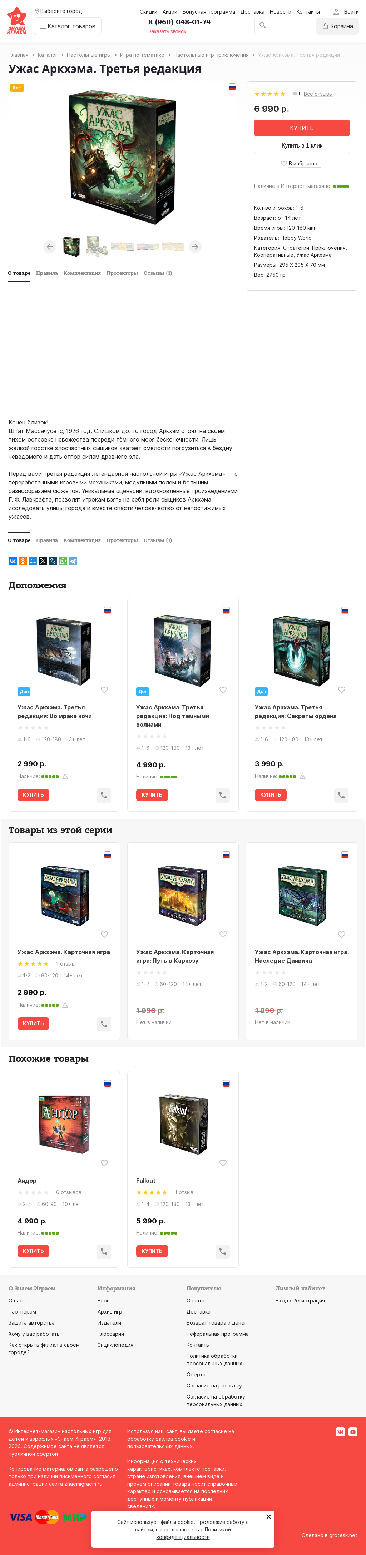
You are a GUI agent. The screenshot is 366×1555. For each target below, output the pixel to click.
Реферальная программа (218, 1334)
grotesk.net (343, 1535)
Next (195, 246)
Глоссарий (111, 1334)
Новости (280, 12)
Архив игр (110, 1312)
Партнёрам (22, 1312)
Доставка (252, 12)
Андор (27, 1180)
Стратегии (296, 248)
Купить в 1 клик (302, 146)
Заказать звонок (167, 31)
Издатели (109, 1323)
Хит (17, 87)
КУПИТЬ (302, 127)
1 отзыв (65, 964)
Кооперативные (273, 255)
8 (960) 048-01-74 (179, 22)
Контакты (308, 12)
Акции (170, 12)
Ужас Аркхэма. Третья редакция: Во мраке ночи (55, 711)
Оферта (196, 1374)
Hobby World (296, 238)
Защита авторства (32, 1323)
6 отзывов (68, 1192)
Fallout (145, 1180)
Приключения (329, 248)
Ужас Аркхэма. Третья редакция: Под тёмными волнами (172, 716)
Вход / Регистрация (300, 1300)
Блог (103, 1300)
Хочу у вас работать (34, 1334)
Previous (49, 246)
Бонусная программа (209, 12)
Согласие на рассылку (214, 1385)
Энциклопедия (115, 1345)
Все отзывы (318, 94)
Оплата (195, 1300)
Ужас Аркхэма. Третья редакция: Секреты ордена (296, 711)
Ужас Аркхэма (314, 255)
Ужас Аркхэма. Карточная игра (64, 952)
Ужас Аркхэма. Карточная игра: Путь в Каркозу (175, 956)
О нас (16, 1300)
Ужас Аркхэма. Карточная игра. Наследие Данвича (301, 956)
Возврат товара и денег (217, 1323)
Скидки (148, 12)
